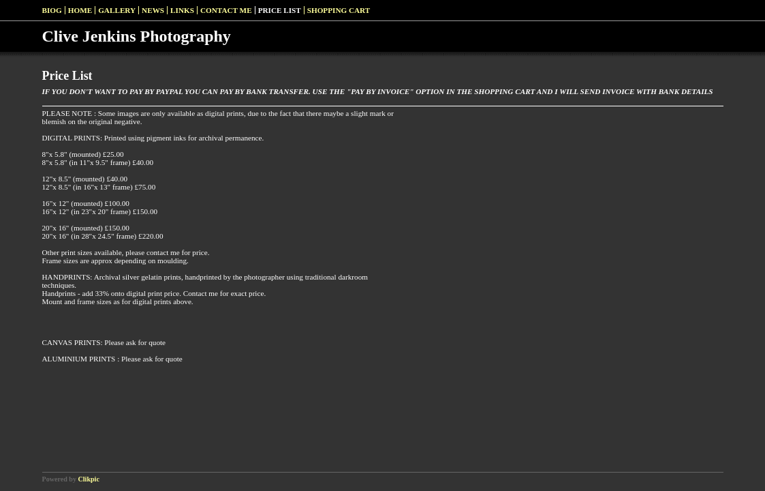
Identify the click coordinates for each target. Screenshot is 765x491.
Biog (52, 10)
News (153, 10)
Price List (279, 10)
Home (80, 10)
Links (182, 10)
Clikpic (88, 479)
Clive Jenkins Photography (136, 36)
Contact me (226, 10)
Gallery (117, 10)
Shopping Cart (339, 10)
